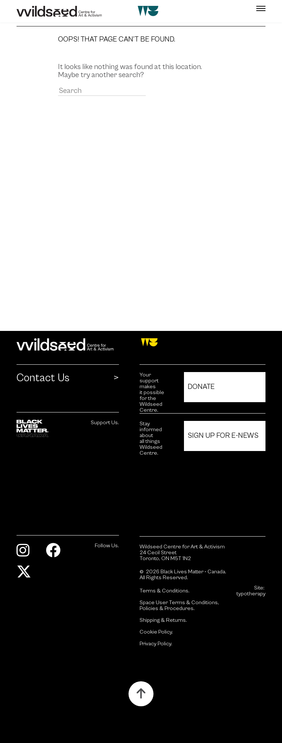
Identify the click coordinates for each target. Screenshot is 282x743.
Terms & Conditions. (164, 591)
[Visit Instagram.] (25, 554)
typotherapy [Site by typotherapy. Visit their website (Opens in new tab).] (250, 594)
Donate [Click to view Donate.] (201, 387)
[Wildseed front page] (120, 11)
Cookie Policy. (156, 632)
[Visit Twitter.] (26, 575)
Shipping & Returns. (163, 620)
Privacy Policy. (156, 644)
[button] (244, 8)
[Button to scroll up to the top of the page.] (141, 693)
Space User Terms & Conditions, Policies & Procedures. (179, 606)
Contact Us (43, 378)
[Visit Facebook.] (56, 554)
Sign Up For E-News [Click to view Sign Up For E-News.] (223, 436)
